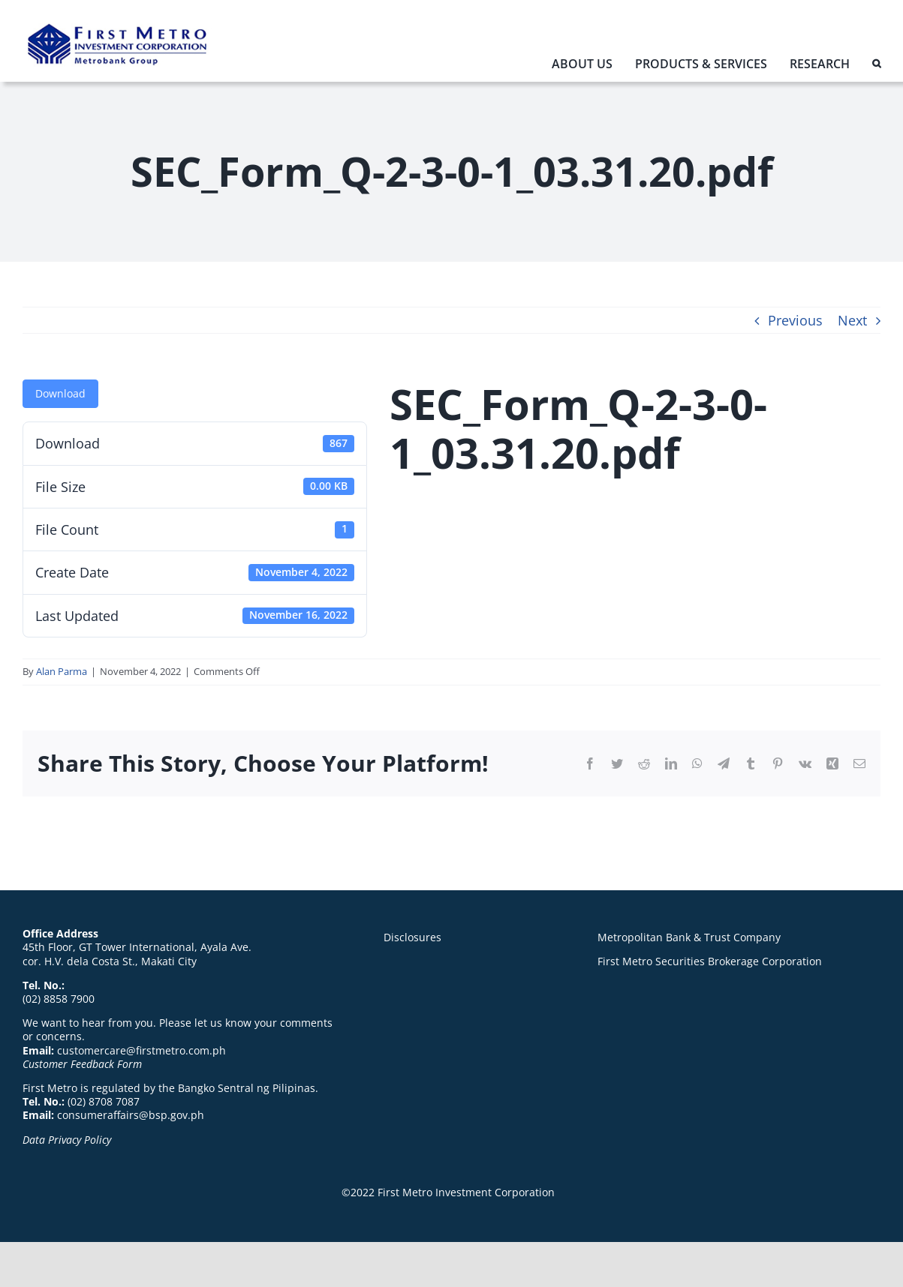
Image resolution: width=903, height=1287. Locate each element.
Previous (795, 320)
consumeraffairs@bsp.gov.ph (130, 1115)
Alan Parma (61, 671)
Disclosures (412, 937)
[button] (876, 67)
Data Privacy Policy (67, 1139)
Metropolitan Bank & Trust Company (689, 937)
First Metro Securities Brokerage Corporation (709, 961)
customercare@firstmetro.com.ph (141, 1050)
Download (60, 393)
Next (852, 320)
